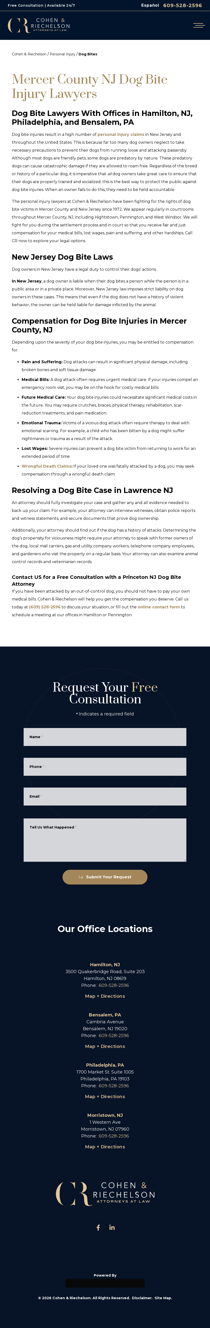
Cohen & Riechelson (29, 54)
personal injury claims (120, 134)
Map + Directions (105, 996)
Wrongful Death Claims (46, 466)
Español (150, 5)
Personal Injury (62, 54)
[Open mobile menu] (198, 25)
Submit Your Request (105, 877)
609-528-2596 (182, 5)
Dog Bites (88, 54)
